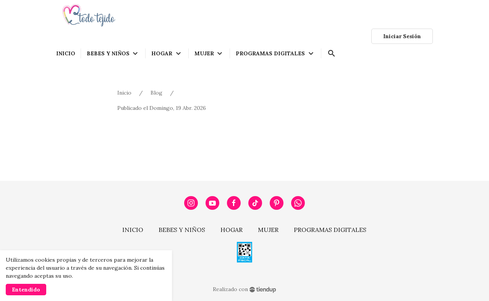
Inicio (124, 92)
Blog (156, 92)
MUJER (268, 229)
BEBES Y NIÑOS (182, 229)
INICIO (132, 229)
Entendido (26, 289)
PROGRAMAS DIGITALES (330, 229)
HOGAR (231, 229)
